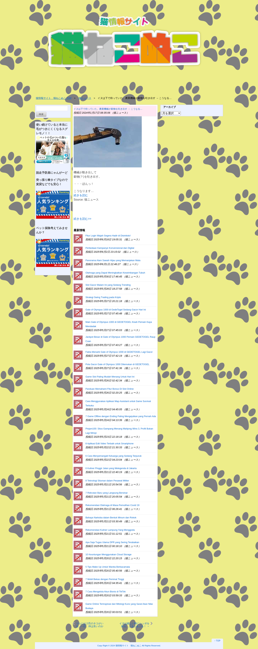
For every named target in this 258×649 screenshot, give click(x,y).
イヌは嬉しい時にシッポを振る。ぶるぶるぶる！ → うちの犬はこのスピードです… (134, 624)
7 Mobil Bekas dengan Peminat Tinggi (104, 579)
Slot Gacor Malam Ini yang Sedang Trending (108, 285)
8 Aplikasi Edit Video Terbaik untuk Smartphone (109, 443)
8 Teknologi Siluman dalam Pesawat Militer (107, 480)
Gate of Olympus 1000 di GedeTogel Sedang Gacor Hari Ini (115, 309)
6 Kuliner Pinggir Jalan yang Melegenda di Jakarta (111, 468)
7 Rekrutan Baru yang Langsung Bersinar (106, 492)
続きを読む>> (82, 218)
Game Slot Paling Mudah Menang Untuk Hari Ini (109, 376)
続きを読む (81, 195)
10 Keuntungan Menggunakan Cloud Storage (108, 554)
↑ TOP (217, 641)
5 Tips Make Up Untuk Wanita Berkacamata (107, 566)
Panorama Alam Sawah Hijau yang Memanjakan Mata (112, 260)
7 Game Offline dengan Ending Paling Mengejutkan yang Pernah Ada (120, 416)
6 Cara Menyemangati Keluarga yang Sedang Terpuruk (113, 456)
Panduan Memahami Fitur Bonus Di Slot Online (109, 389)
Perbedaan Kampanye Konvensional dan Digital (109, 248)
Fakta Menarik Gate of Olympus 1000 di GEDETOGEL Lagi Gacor (119, 352)
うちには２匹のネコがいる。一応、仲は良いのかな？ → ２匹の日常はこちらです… (90, 624)
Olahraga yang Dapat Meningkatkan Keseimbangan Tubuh (115, 272)
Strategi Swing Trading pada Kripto (103, 297)
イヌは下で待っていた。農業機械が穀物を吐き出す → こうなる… (108, 109)
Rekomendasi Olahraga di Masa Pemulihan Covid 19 (112, 505)
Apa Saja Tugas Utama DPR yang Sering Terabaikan (112, 542)
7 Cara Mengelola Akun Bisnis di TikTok (105, 591)
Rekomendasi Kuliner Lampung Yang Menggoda (110, 530)
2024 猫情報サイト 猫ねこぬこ (125, 645)
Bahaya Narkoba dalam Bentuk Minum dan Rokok (110, 517)
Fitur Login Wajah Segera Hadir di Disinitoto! (108, 235)
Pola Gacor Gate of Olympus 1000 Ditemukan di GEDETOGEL (117, 364)
